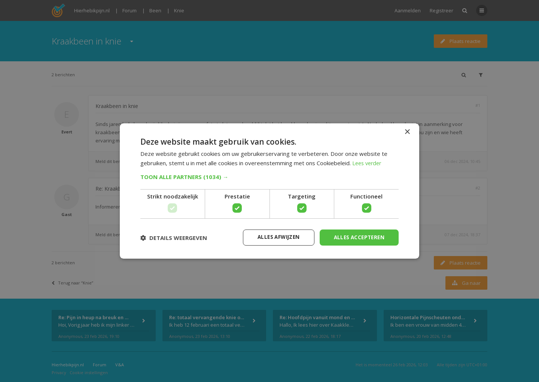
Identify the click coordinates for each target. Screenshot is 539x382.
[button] (269, 176)
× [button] (407, 132)
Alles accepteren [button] (357, 237)
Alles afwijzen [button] (274, 237)
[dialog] (269, 191)
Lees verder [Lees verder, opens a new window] (368, 162)
